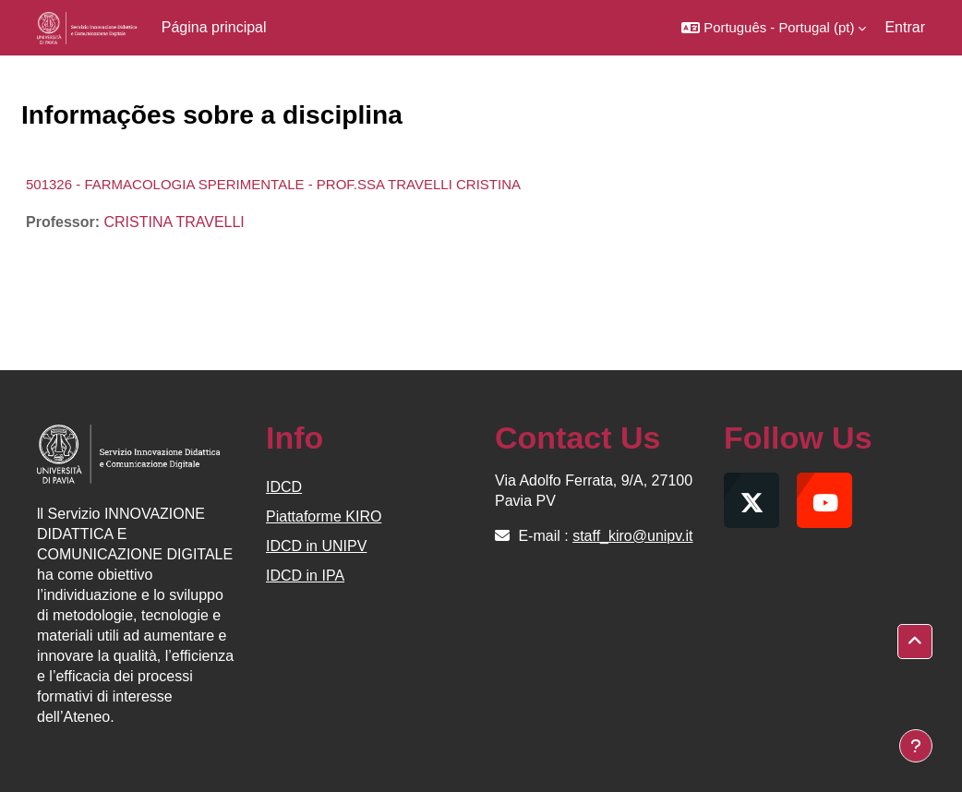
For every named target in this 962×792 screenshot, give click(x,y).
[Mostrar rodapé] (915, 745)
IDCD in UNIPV (316, 546)
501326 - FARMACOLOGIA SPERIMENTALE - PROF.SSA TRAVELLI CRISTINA (273, 184)
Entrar (904, 27)
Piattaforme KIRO (323, 516)
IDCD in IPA (305, 575)
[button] (773, 27)
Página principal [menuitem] (214, 27)
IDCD (284, 487)
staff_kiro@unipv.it (632, 536)
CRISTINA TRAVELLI (173, 222)
